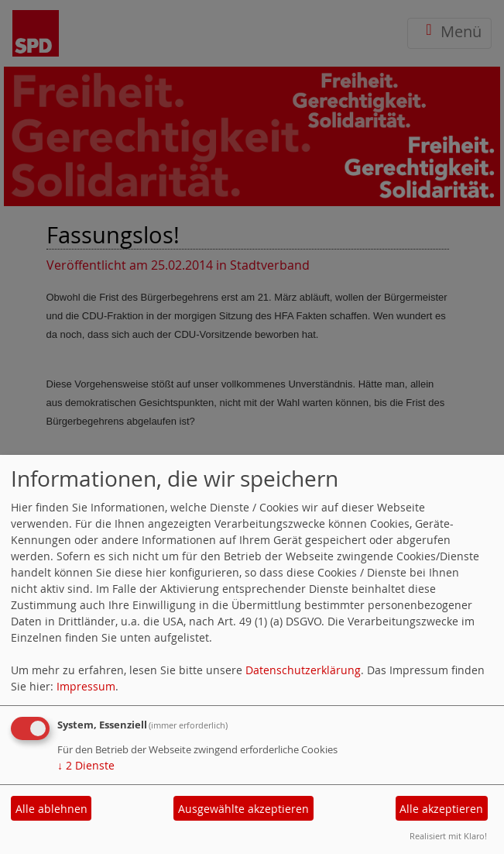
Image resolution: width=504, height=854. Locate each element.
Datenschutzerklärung (303, 670)
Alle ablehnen (51, 808)
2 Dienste (86, 765)
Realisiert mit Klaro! (448, 836)
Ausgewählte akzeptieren (243, 808)
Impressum (86, 686)
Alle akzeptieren (441, 808)
